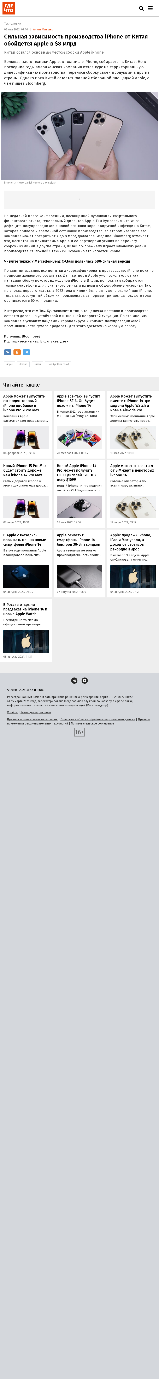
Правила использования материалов (32, 719)
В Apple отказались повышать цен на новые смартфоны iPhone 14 (24, 540)
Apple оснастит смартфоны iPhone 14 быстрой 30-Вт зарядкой (78, 540)
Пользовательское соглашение (92, 723)
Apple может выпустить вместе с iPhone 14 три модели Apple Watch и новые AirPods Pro (131, 403)
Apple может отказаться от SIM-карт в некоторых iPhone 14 (132, 470)
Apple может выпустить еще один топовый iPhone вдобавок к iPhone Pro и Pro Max (24, 403)
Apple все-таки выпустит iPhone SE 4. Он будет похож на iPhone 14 (78, 401)
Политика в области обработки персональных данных (97, 719)
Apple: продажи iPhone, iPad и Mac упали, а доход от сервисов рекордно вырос (130, 542)
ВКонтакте (49, 341)
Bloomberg (31, 336)
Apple (9, 364)
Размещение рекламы (35, 712)
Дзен (64, 341)
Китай (37, 364)
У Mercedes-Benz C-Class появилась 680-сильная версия (80, 261)
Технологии (12, 23)
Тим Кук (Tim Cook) (58, 364)
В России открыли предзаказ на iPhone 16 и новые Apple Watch (25, 609)
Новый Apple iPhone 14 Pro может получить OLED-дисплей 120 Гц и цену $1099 (76, 473)
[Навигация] (150, 8)
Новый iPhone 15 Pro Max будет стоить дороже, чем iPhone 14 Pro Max (24, 470)
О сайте (12, 712)
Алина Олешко (43, 29)
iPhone (23, 364)
